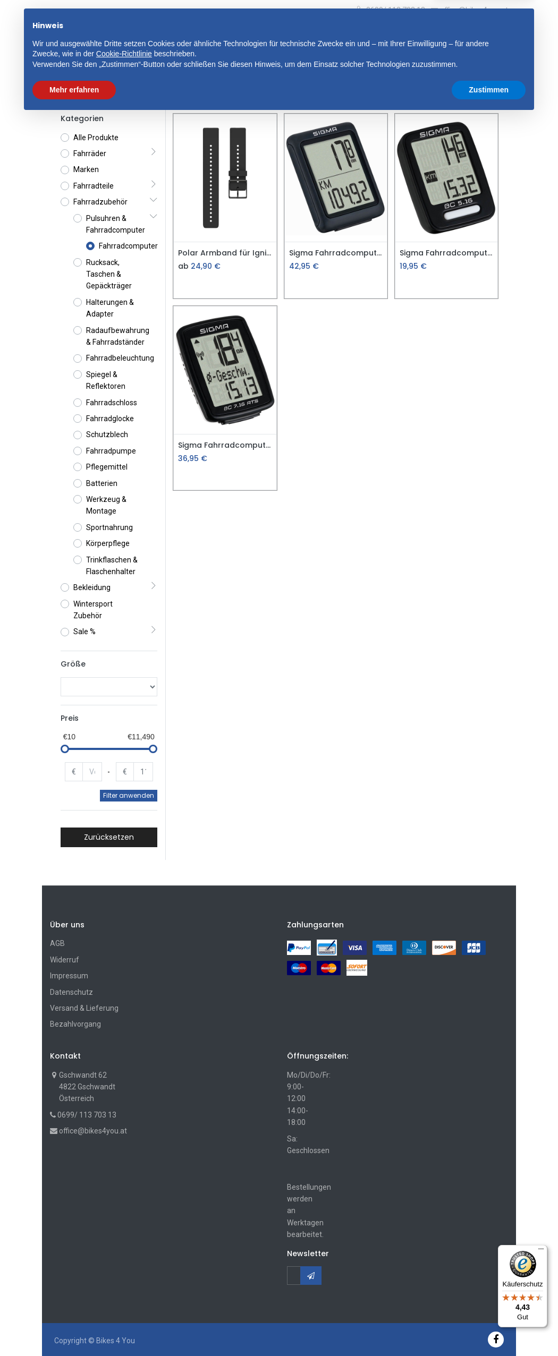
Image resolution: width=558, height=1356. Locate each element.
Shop (69, 94)
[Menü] (541, 1251)
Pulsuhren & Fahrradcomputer (208, 94)
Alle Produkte (96, 137)
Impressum (69, 975)
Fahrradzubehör (118, 94)
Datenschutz (71, 992)
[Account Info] (498, 35)
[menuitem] (78, 69)
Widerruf (64, 960)
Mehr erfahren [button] (74, 1327)
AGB (57, 943)
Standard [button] (474, 94)
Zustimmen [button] (489, 1327)
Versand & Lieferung (84, 1008)
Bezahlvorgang (75, 1024)
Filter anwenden (128, 795)
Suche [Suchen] (365, 36)
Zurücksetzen (109, 837)
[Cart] (459, 37)
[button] (186, 36)
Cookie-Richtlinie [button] (124, 1291)
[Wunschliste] (477, 37)
